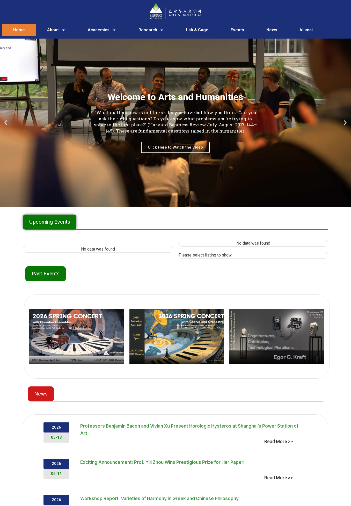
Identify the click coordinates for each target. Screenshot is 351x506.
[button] (6, 123)
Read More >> (278, 441)
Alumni (306, 29)
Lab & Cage (197, 29)
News (271, 29)
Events (237, 29)
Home (19, 29)
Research (151, 30)
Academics (102, 30)
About (56, 30)
